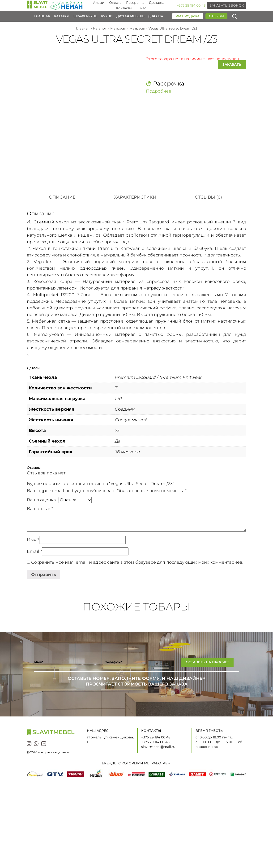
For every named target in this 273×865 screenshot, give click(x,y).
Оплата (115, 2)
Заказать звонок (226, 5)
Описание (62, 197)
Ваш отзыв (40, 508)
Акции (98, 2)
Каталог (62, 16)
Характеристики (135, 197)
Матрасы (118, 28)
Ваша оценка (43, 500)
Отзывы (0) (208, 197)
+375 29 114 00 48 (155, 742)
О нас (141, 8)
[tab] (62, 197)
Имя (33, 539)
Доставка (157, 2)
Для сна (155, 16)
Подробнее (158, 91)
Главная (42, 16)
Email (34, 551)
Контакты (124, 8)
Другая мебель (130, 16)
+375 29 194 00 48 (191, 5)
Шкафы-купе (85, 16)
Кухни (107, 16)
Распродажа (188, 16)
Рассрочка (135, 2)
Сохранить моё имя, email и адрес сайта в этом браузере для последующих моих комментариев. (137, 562)
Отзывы (216, 16)
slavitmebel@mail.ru (158, 747)
